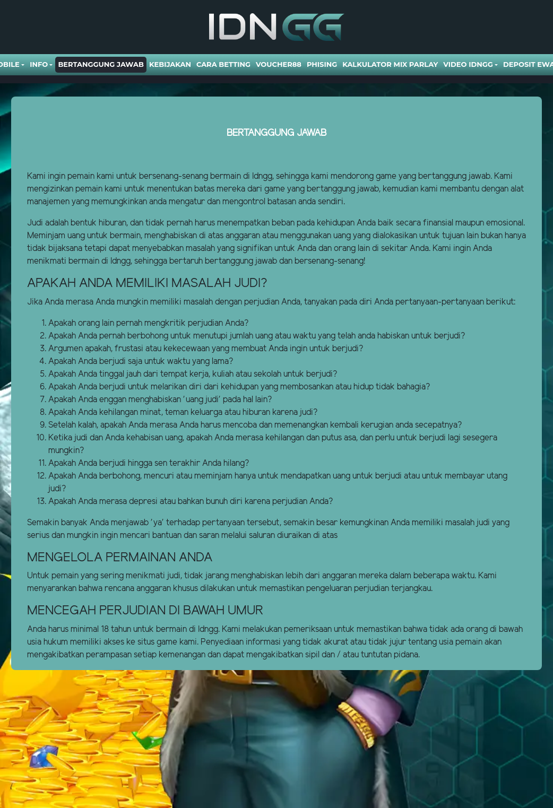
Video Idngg (467, 64)
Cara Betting (223, 64)
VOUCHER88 (278, 64)
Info (39, 64)
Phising (322, 64)
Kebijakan (170, 64)
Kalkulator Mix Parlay (390, 64)
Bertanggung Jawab (100, 64)
